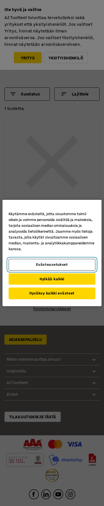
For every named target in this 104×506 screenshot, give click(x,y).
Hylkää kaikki (52, 279)
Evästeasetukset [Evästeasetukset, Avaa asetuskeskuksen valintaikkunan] (52, 264)
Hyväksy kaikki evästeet (52, 293)
